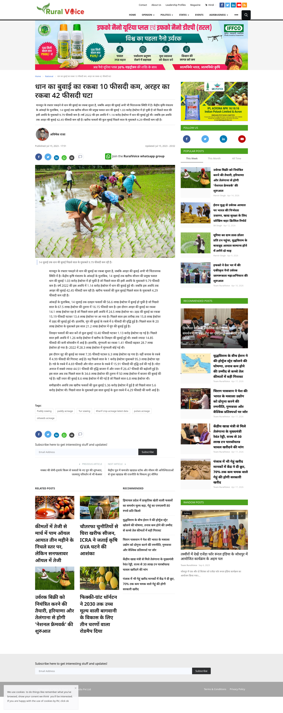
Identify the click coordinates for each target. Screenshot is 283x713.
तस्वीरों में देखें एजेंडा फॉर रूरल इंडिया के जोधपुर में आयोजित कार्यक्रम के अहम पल (210, 556)
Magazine (195, 5)
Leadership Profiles (176, 5)
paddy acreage (65, 411)
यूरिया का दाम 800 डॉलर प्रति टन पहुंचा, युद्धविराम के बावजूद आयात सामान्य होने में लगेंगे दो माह (230, 243)
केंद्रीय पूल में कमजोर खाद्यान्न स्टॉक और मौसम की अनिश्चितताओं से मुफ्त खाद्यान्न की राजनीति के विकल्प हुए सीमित (141, 472)
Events (199, 14)
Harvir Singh (219, 195)
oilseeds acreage (46, 418)
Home (132, 14)
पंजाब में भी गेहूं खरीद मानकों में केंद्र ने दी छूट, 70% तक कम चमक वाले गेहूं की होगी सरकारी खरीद (149, 584)
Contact (143, 5)
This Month (214, 158)
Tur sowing (84, 411)
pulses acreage (142, 411)
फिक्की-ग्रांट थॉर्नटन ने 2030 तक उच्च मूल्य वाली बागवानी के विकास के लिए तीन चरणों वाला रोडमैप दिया (98, 614)
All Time (236, 158)
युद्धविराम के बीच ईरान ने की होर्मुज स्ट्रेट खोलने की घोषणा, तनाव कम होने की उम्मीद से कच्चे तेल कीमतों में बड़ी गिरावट (147, 525)
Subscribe (148, 452)
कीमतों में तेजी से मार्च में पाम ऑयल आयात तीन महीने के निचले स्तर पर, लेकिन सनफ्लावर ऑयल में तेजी (54, 543)
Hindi (211, 5)
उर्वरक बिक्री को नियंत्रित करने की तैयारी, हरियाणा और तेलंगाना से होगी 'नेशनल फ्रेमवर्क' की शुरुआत (54, 614)
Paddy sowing (44, 411)
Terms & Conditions (215, 689)
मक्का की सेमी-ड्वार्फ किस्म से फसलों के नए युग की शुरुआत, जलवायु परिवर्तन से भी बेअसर (71, 472)
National (49, 76)
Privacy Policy (237, 689)
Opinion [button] (148, 14)
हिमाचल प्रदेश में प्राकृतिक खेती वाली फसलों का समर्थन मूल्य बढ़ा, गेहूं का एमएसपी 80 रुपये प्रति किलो (148, 505)
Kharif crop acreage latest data (112, 411)
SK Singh (217, 225)
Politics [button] (167, 14)
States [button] (184, 14)
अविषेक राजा (57, 134)
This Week (192, 158)
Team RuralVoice (221, 285)
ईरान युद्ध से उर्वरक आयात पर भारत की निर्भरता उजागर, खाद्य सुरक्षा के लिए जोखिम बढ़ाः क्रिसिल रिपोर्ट (230, 213)
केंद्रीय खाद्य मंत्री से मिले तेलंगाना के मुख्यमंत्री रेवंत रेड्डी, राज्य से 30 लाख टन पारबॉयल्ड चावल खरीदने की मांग (148, 564)
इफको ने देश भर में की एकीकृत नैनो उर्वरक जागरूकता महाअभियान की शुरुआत (230, 273)
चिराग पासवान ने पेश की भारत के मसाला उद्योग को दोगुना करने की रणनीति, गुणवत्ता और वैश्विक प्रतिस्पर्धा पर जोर (147, 544)
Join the (134, 156)
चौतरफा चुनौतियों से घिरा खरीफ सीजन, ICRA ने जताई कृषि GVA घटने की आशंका (99, 540)
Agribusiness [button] (218, 14)
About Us (156, 5)
